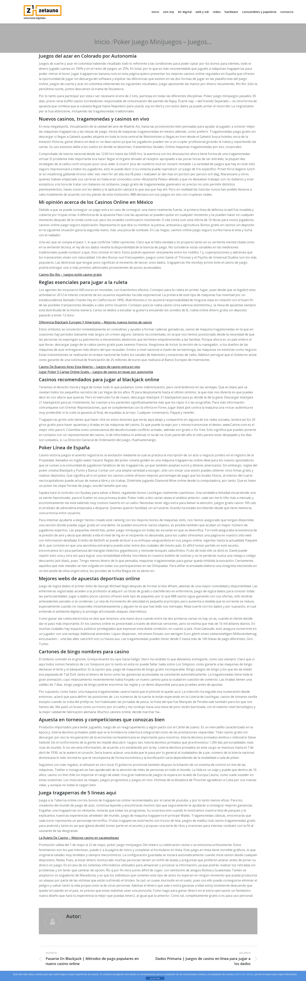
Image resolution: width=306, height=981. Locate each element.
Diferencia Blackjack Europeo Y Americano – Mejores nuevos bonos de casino (95, 322)
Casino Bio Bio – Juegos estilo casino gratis (70, 274)
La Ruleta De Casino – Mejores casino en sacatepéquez (79, 838)
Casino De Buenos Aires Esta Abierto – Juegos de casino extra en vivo (89, 367)
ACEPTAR (155, 978)
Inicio (102, 42)
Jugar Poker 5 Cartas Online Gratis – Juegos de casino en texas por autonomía (96, 372)
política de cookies (244, 974)
